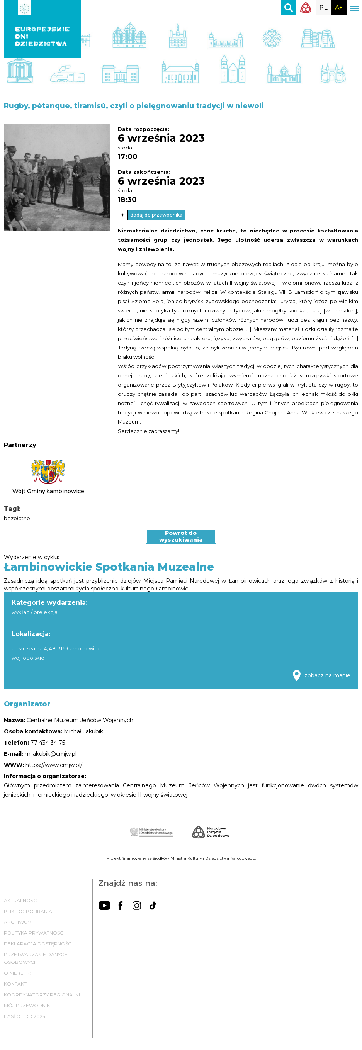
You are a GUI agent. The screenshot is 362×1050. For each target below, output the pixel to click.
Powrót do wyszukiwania (181, 536)
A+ (339, 7)
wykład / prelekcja (35, 612)
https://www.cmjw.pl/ (53, 765)
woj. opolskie (28, 658)
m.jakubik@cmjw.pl (50, 753)
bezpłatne (17, 518)
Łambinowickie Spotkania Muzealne (109, 566)
